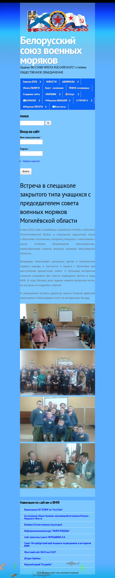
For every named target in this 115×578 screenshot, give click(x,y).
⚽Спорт (69, 94)
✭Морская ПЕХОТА (33, 106)
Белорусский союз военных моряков (51, 50)
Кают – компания (54, 87)
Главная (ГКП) (30, 81)
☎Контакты (59, 106)
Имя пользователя (30, 137)
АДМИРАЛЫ (68, 81)
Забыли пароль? (31, 161)
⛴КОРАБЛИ (29, 100)
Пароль (24, 148)
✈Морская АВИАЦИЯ (56, 100)
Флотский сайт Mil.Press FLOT (40, 552)
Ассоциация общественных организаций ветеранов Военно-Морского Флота (56, 517)
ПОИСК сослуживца (79, 87)
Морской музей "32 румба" (38, 564)
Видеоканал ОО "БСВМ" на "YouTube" (43, 509)
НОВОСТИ (51, 81)
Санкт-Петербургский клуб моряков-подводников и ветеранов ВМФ (57, 544)
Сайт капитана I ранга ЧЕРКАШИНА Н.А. (45, 537)
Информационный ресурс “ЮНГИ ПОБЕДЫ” (47, 530)
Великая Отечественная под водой (43, 524)
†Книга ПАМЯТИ (31, 87)
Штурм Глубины (32, 558)
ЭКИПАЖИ (50, 94)
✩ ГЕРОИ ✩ (82, 100)
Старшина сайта (31, 94)
